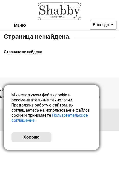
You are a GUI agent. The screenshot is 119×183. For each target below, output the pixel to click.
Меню (20, 25)
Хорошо (31, 137)
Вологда (101, 24)
